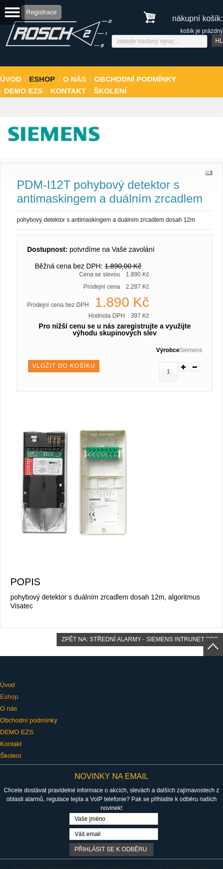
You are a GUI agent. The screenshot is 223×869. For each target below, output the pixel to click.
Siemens (190, 350)
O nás (75, 79)
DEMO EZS (23, 91)
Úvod (10, 79)
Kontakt (68, 91)
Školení (110, 91)
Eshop (42, 79)
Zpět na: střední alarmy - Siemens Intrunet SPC (140, 639)
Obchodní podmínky (135, 79)
